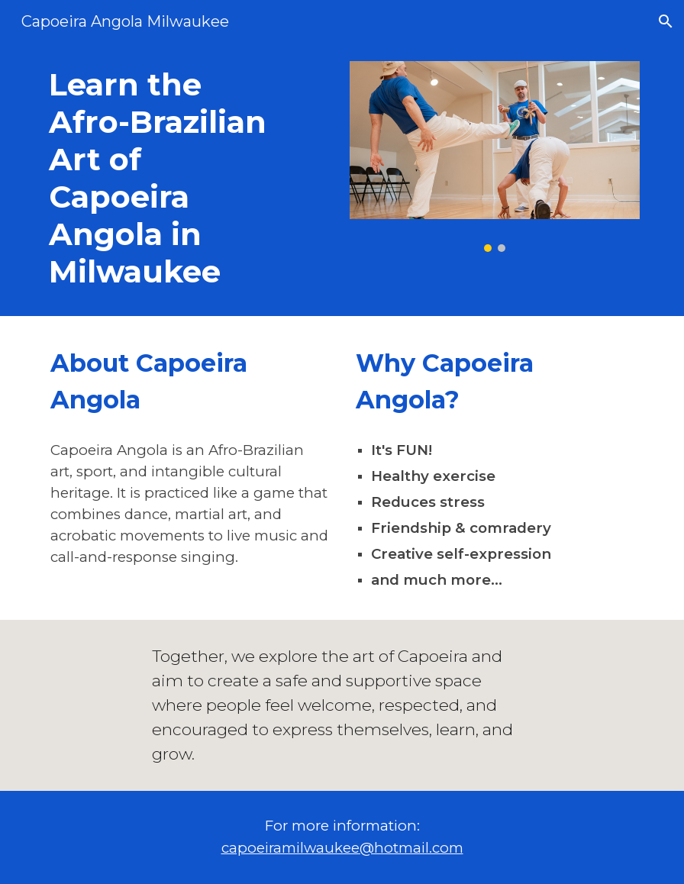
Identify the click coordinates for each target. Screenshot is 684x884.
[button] (665, 21)
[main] (164, 179)
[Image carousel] (495, 156)
